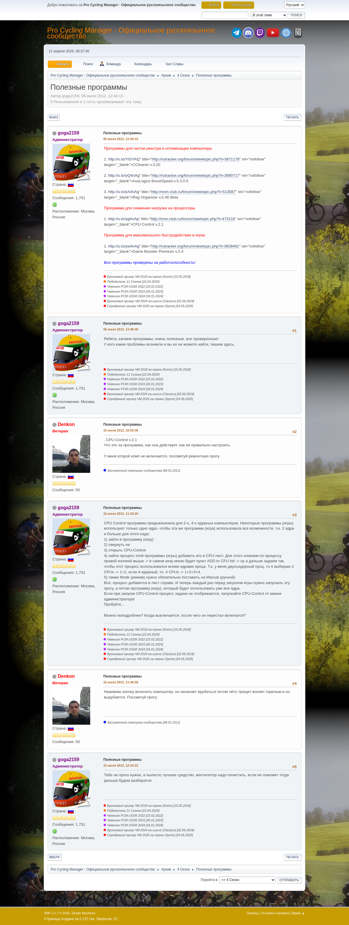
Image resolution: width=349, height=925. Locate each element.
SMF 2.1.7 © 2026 (57, 913)
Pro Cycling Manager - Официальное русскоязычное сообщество (131, 33)
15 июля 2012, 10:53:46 (120, 430)
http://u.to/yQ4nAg (123, 175)
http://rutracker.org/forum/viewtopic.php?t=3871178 (195, 159)
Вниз (53, 117)
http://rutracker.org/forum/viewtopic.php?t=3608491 (195, 246)
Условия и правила (275, 913)
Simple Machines (83, 913)
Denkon (66, 424)
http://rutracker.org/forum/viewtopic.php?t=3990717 (195, 175)
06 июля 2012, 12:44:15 (120, 139)
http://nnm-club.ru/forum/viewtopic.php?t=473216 (193, 219)
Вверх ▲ (298, 913)
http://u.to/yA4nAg (123, 192)
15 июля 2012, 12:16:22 (120, 765)
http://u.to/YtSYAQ (124, 159)
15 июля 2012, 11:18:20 (120, 513)
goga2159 (68, 132)
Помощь (253, 913)
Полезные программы (122, 133)
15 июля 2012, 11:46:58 (120, 682)
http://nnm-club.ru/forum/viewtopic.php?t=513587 (193, 192)
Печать (292, 117)
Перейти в (209, 880)
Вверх (54, 857)
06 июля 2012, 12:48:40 (120, 329)
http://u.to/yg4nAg (123, 219)
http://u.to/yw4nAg (123, 246)
